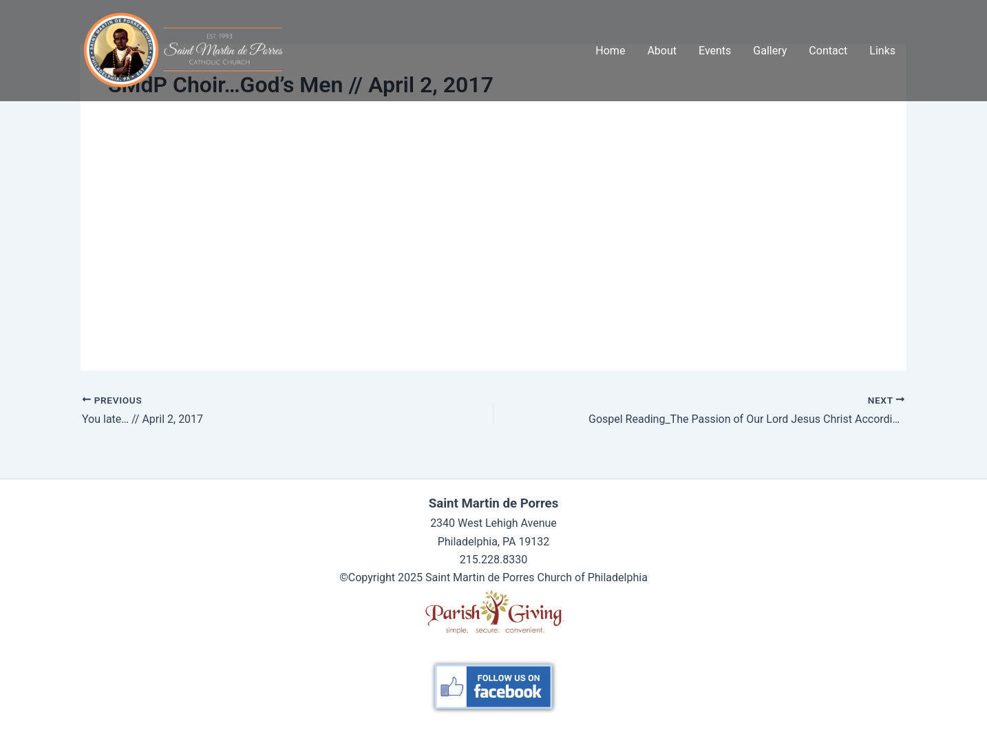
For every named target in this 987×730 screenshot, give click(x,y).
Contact (828, 50)
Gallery (770, 50)
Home (610, 50)
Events (715, 50)
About (662, 50)
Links (882, 50)
